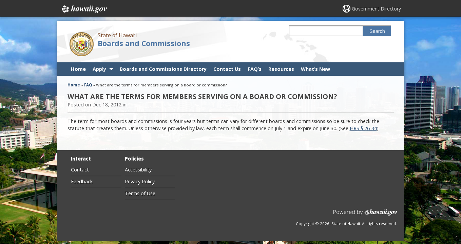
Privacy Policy (140, 181)
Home (78, 69)
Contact (80, 169)
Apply (99, 69)
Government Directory (376, 8)
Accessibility (138, 169)
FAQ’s (255, 69)
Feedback (82, 181)
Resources (281, 69)
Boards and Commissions (144, 43)
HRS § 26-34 (363, 128)
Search (377, 31)
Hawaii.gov (83, 9)
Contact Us (227, 69)
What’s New (315, 69)
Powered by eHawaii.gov (365, 215)
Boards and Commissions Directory (163, 69)
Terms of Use (140, 193)
